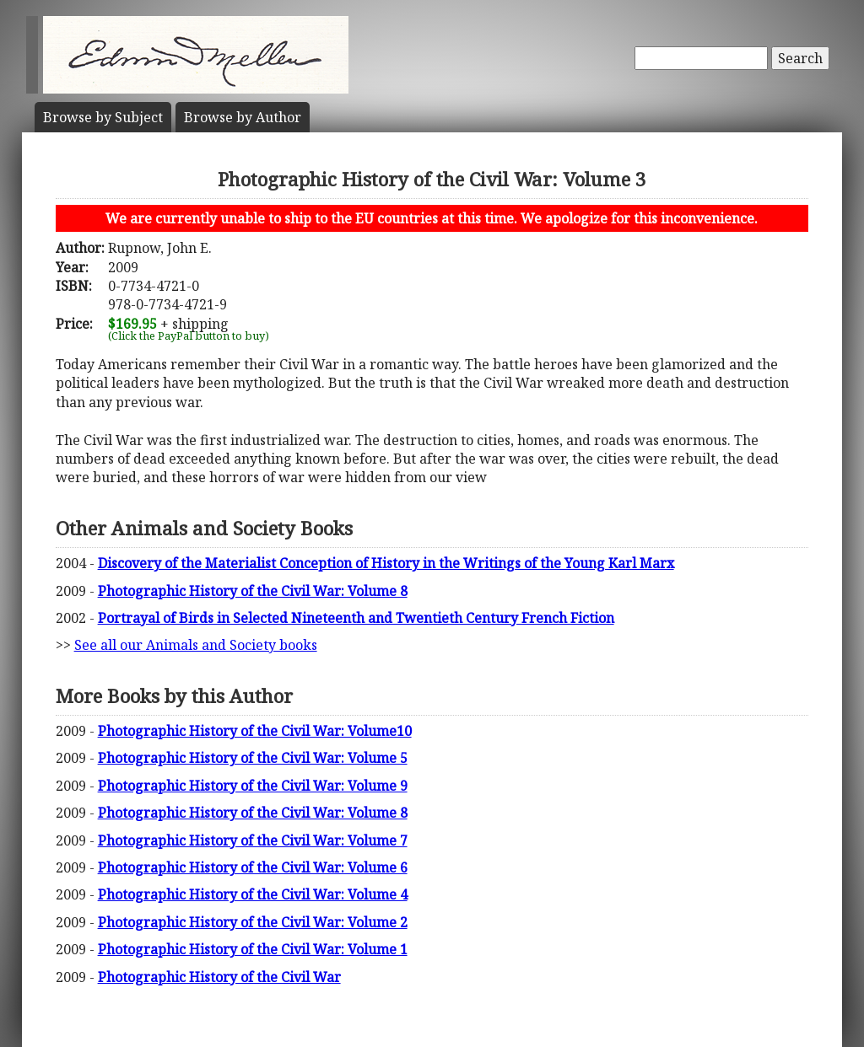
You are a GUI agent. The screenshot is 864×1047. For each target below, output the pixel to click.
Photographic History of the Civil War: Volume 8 (253, 591)
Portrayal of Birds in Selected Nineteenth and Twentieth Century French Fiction (356, 618)
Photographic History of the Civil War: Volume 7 (253, 840)
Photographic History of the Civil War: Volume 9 (253, 785)
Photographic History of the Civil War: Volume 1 (253, 949)
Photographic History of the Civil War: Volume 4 (253, 894)
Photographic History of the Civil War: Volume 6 (253, 867)
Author (242, 117)
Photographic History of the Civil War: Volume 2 (253, 922)
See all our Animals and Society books (195, 645)
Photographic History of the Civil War (219, 977)
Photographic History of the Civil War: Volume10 (255, 731)
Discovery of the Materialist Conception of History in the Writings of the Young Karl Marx (386, 563)
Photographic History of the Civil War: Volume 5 (253, 758)
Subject (103, 117)
